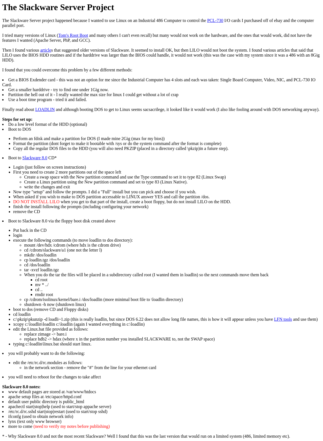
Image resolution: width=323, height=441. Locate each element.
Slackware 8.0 (35, 157)
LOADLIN (45, 109)
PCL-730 (215, 20)
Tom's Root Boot (73, 35)
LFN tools (283, 319)
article (45, 50)
